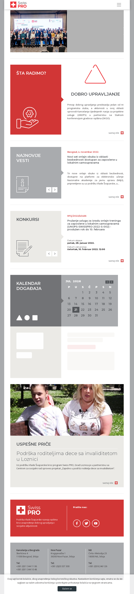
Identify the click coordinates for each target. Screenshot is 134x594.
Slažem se (67, 588)
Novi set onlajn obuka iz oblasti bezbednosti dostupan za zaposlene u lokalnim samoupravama (92, 159)
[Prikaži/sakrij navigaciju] (119, 4)
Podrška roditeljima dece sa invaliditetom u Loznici (66, 456)
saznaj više (114, 132)
